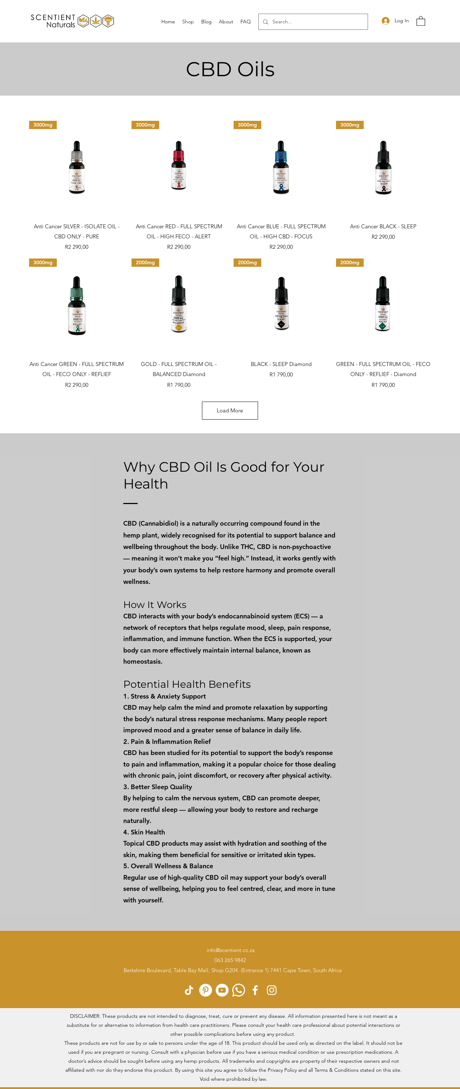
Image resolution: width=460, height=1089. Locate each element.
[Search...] (312, 21)
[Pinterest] (205, 990)
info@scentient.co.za (231, 950)
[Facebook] (255, 990)
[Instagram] (271, 990)
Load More (230, 410)
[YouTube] (222, 990)
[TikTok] (189, 990)
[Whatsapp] (238, 990)
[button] (421, 20)
